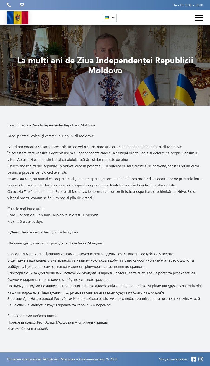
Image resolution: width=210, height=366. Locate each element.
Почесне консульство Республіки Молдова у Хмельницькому (56, 359)
